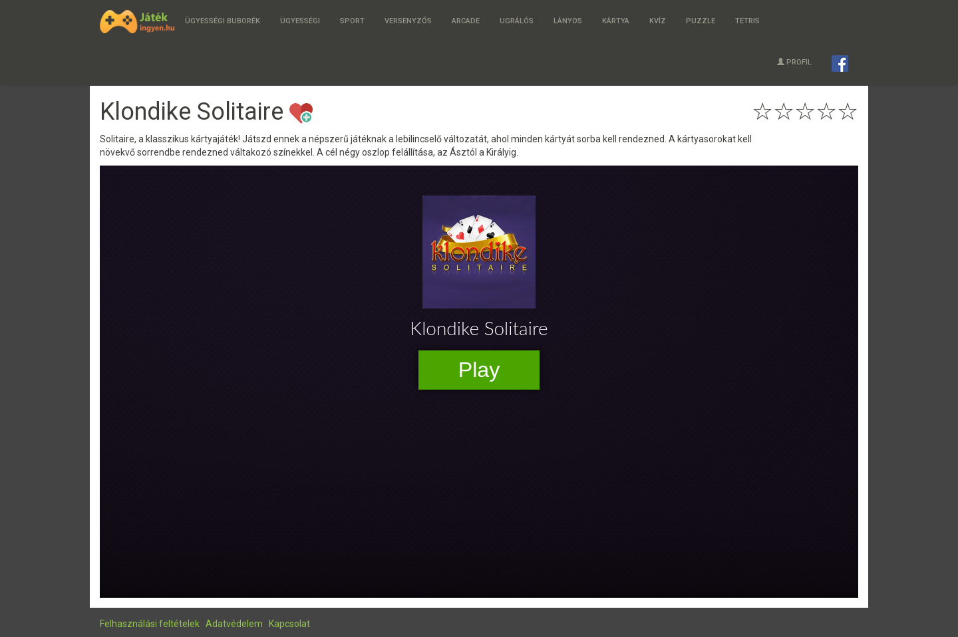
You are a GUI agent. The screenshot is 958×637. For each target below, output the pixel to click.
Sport (352, 21)
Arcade (466, 21)
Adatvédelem (234, 623)
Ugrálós (517, 21)
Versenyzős (408, 21)
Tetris (747, 21)
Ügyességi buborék (222, 21)
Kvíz (657, 21)
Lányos (568, 21)
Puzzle (700, 21)
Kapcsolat (289, 623)
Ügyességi (300, 21)
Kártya (615, 21)
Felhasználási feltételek (150, 623)
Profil (794, 62)
